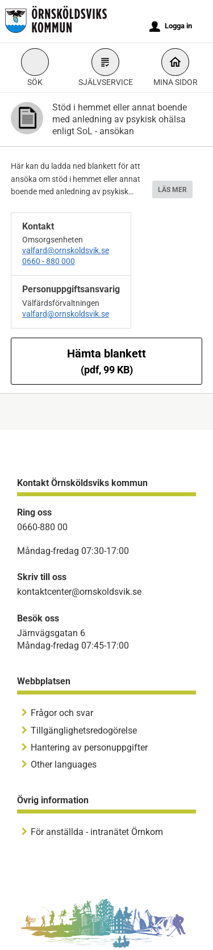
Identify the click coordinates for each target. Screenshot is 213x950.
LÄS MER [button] (172, 190)
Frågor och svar (62, 713)
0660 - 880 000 (48, 261)
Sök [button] (35, 69)
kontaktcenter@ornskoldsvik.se (79, 591)
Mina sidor (175, 69)
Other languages (64, 764)
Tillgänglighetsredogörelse (84, 730)
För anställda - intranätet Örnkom (97, 832)
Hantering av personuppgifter (89, 747)
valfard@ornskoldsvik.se (65, 250)
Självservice (105, 69)
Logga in (170, 27)
